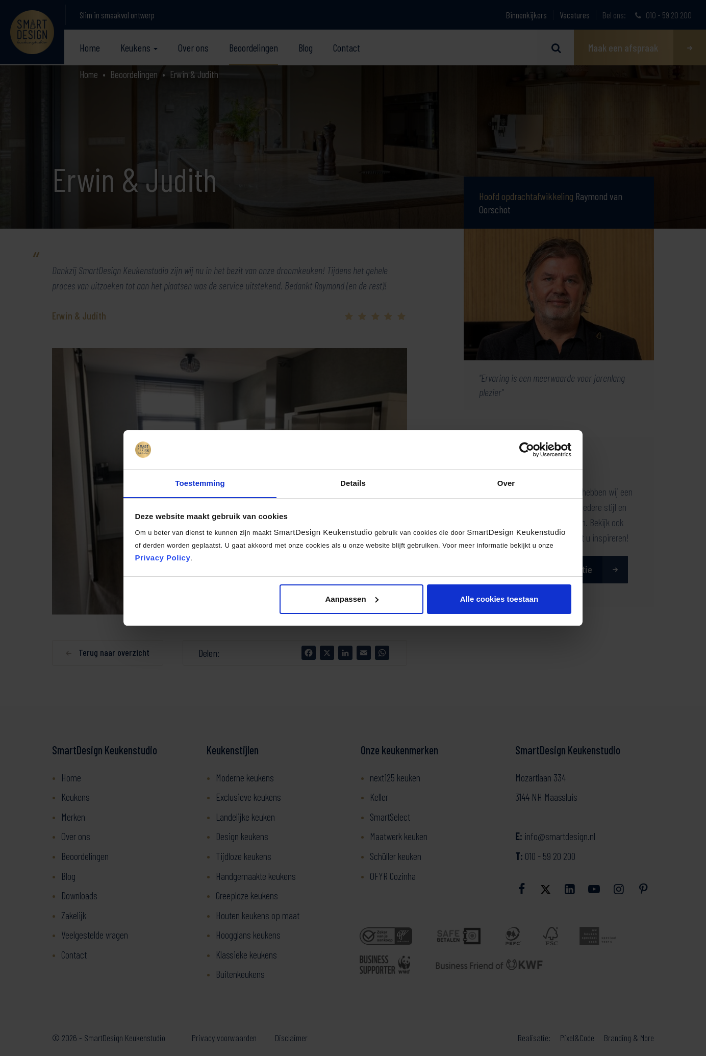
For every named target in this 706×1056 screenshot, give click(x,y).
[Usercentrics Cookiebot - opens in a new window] (526, 449)
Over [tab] (506, 483)
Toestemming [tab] (200, 483)
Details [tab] (353, 483)
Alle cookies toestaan (499, 599)
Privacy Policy (163, 558)
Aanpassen (352, 599)
